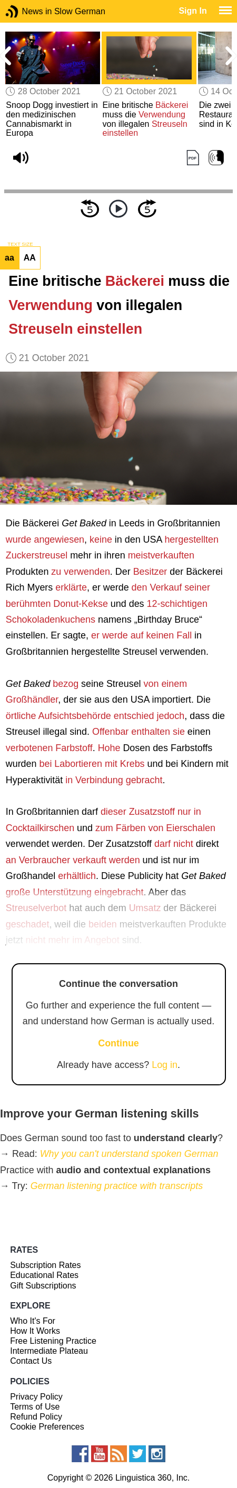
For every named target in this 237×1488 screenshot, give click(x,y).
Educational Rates (44, 1275)
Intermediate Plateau (49, 1350)
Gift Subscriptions (43, 1285)
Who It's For (32, 1320)
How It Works (35, 1330)
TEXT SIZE (20, 244)
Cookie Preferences (47, 1426)
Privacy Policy (36, 1396)
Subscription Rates (45, 1265)
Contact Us (31, 1360)
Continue (118, 1043)
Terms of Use (35, 1406)
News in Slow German (27, 11)
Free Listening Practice (53, 1340)
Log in (164, 1065)
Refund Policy (36, 1416)
